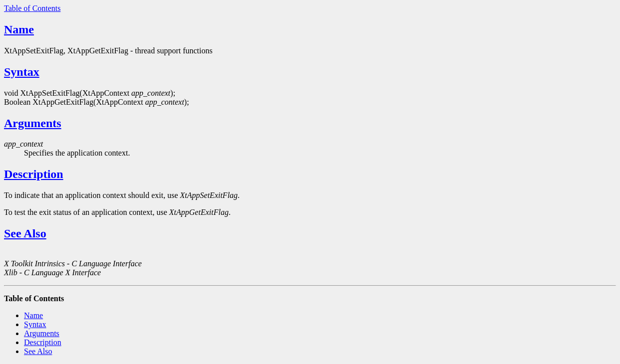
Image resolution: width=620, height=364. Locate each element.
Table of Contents (32, 8)
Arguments (32, 123)
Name (19, 29)
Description (33, 174)
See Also (25, 233)
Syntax (21, 71)
